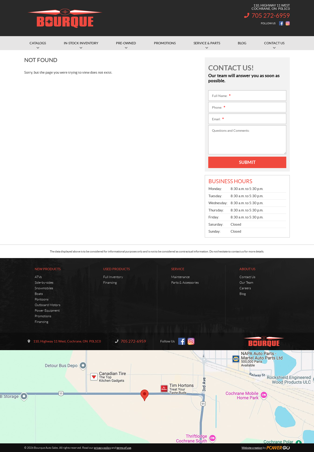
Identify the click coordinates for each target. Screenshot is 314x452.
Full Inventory (113, 277)
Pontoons (41, 299)
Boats (39, 294)
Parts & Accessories (185, 282)
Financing (41, 322)
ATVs (38, 277)
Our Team (246, 282)
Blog (242, 294)
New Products (48, 269)
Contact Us (247, 277)
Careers (245, 288)
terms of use (123, 447)
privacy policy (102, 447)
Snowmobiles (44, 288)
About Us (247, 269)
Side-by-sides (44, 282)
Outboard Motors (47, 305)
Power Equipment (47, 310)
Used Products (116, 269)
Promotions (43, 316)
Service (177, 269)
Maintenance (180, 277)
